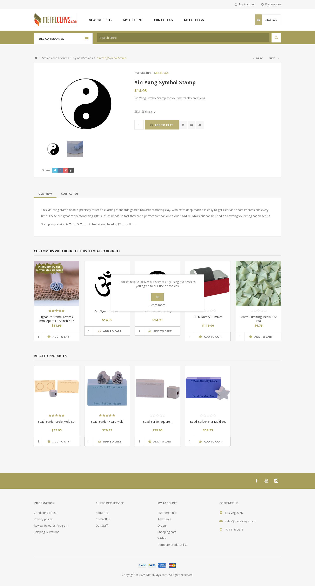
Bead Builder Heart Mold (107, 422)
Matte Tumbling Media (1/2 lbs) (258, 319)
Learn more (157, 305)
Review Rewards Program (51, 525)
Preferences (273, 4)
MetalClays (161, 73)
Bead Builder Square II (157, 422)
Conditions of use (45, 513)
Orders (162, 525)
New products (100, 20)
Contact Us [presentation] (70, 193)
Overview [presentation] (45, 193)
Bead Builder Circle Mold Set (56, 422)
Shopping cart (167, 532)
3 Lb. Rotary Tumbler (208, 317)
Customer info (167, 513)
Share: (46, 170)
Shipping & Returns (46, 532)
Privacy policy (43, 519)
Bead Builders (190, 216)
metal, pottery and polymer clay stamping (49, 268)
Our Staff (102, 525)
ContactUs (103, 519)
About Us (102, 513)
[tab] (45, 193)
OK (157, 297)
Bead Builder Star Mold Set (208, 422)
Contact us (163, 20)
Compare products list (172, 545)
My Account (247, 4)
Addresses (164, 519)
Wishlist (163, 538)
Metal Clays (194, 20)
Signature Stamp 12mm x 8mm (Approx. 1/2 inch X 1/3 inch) (56, 321)
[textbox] (183, 37)
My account (133, 20)
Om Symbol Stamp (107, 311)
